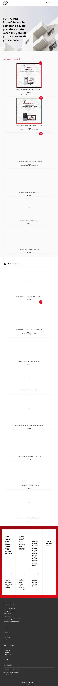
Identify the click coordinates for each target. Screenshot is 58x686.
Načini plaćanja (8, 654)
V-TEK (6, 639)
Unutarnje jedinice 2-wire (35, 545)
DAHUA (6, 632)
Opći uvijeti (7, 650)
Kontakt (6, 659)
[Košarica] (49, 3)
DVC (6, 635)
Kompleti (7, 536)
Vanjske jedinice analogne (35, 558)
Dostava (7, 652)
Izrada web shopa (27, 685)
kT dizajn (33, 685)
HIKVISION (7, 637)
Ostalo (34, 565)
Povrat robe (7, 657)
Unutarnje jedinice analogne (35, 550)
